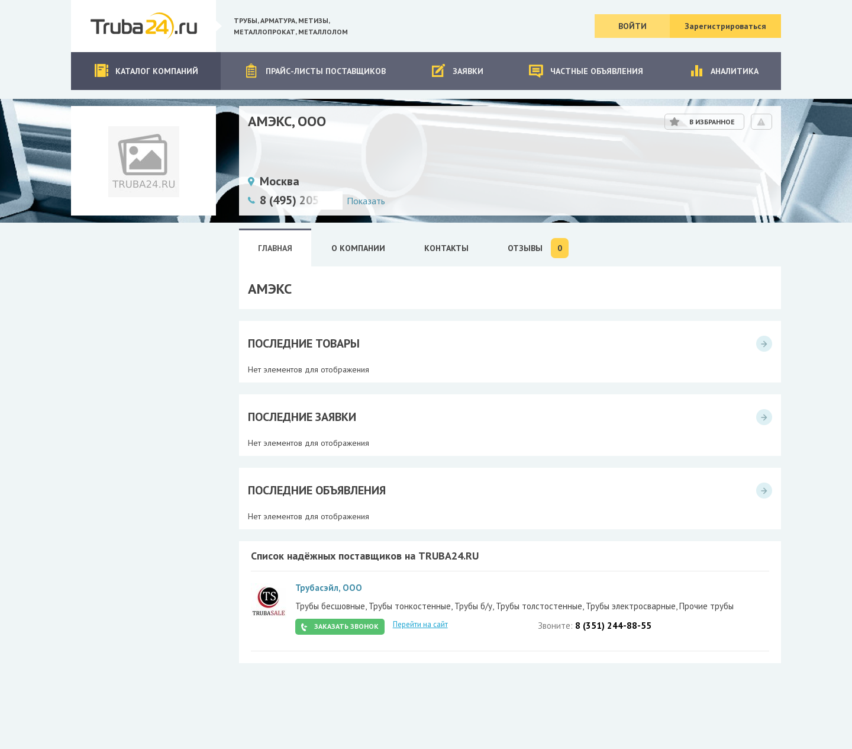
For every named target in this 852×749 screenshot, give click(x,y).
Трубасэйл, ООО (328, 587)
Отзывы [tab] (538, 248)
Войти (632, 26)
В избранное (712, 121)
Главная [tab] (275, 248)
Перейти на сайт (420, 624)
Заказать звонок (346, 626)
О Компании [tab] (358, 248)
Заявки (457, 71)
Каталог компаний (145, 71)
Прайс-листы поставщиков (315, 71)
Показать (366, 201)
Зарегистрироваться (725, 26)
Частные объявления (585, 71)
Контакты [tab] (446, 248)
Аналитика (724, 71)
